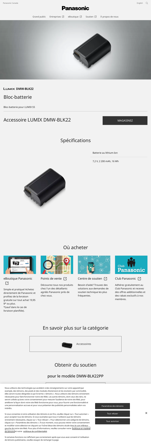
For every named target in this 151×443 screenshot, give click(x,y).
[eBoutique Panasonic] (20, 265)
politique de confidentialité (35, 431)
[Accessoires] (75, 344)
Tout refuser (112, 413)
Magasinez (125, 120)
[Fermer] (146, 413)
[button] (125, 120)
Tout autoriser (112, 421)
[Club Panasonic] (131, 265)
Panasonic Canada (10, 3)
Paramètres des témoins (112, 406)
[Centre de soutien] (94, 265)
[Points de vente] (57, 265)
